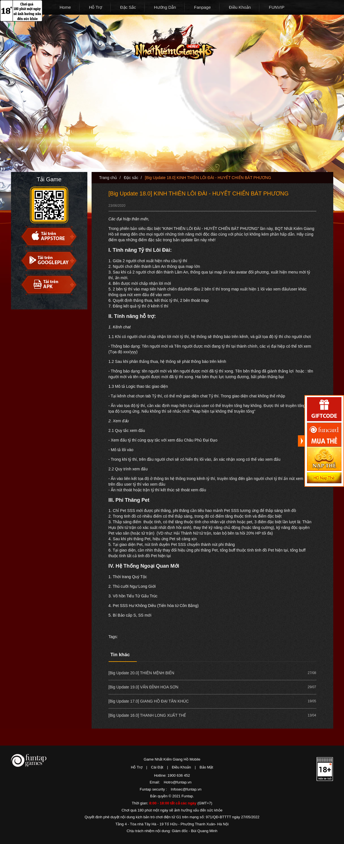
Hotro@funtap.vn (177, 782)
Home (65, 7)
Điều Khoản (240, 7)
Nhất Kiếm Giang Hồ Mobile (174, 45)
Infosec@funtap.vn (186, 789)
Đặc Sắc (128, 7)
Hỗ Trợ (95, 7)
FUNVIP (276, 7)
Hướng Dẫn (165, 7)
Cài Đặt (157, 767)
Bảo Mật (206, 767)
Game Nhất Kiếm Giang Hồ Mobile (172, 759)
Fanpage (202, 7)
